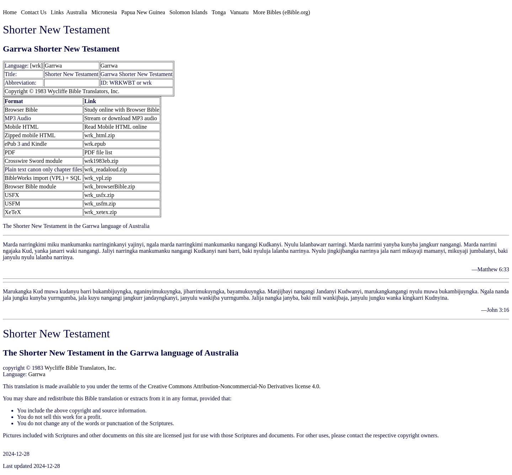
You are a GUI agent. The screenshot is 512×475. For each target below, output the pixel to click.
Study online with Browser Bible (121, 110)
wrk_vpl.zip (98, 178)
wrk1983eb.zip (101, 161)
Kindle (39, 144)
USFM (12, 204)
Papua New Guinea (143, 12)
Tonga (219, 12)
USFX (12, 195)
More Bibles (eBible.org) (281, 12)
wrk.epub (95, 144)
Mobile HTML (22, 127)
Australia (76, 12)
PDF (10, 152)
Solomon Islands (188, 12)
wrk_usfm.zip (100, 204)
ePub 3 (12, 144)
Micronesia (104, 12)
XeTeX (13, 212)
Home (10, 12)
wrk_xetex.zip (100, 212)
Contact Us (34, 12)
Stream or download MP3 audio (120, 118)
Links (57, 12)
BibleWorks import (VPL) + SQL (43, 178)
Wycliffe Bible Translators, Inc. (80, 368)
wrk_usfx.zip (99, 195)
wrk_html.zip (99, 135)
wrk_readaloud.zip (105, 169)
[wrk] (36, 66)
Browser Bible (21, 110)
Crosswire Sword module (34, 161)
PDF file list (98, 152)
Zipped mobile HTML (30, 135)
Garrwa (53, 66)
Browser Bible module (30, 186)
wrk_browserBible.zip (109, 186)
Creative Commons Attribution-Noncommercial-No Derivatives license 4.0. (234, 386)
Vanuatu (239, 12)
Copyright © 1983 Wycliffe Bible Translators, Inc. (62, 91)
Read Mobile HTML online (115, 127)
